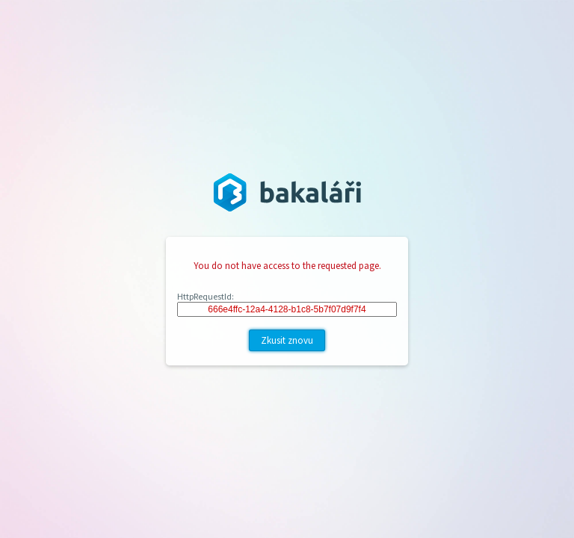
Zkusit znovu (287, 340)
